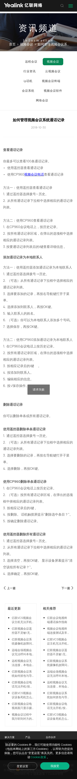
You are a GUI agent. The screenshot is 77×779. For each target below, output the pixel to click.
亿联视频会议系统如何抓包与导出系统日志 (22, 674)
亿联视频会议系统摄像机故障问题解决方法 (22, 641)
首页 (12, 44)
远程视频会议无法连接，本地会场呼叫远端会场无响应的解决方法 (22, 663)
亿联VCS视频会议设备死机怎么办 (22, 695)
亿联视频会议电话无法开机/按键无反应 (22, 684)
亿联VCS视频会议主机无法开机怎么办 (22, 620)
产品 (27, 737)
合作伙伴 (51, 737)
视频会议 (26, 44)
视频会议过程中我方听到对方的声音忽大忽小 (22, 716)
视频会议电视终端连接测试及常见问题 (57, 631)
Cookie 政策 (39, 757)
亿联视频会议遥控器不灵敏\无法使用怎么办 (22, 631)
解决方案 (10, 737)
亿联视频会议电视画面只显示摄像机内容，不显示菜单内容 (22, 706)
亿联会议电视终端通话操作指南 (57, 620)
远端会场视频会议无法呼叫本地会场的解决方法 (22, 652)
